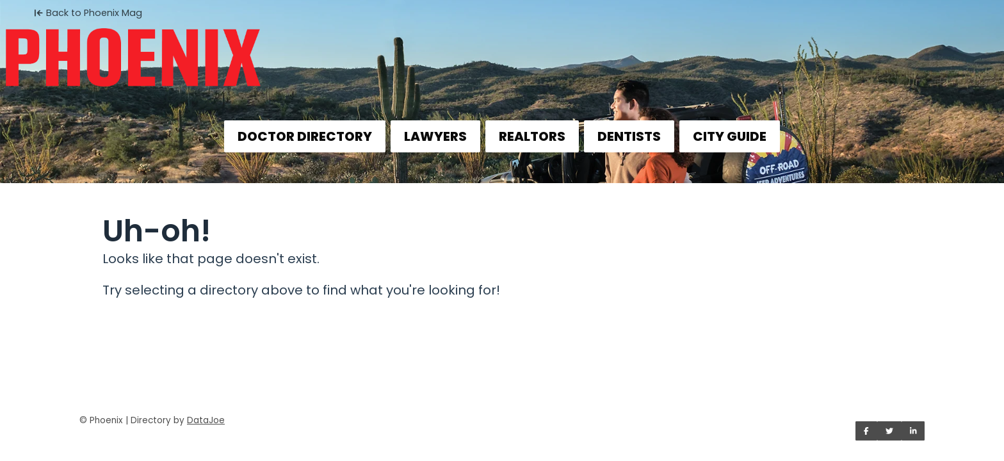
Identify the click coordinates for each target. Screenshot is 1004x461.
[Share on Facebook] (866, 431)
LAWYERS (435, 136)
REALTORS (532, 136)
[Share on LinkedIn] (913, 431)
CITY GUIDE (729, 136)
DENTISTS (629, 136)
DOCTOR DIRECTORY (305, 136)
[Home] (502, 48)
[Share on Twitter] (889, 431)
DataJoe (206, 420)
